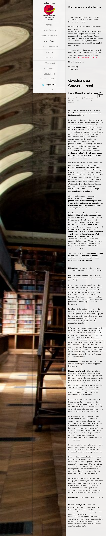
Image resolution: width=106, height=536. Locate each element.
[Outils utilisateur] (100, 96)
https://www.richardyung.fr (87, 57)
